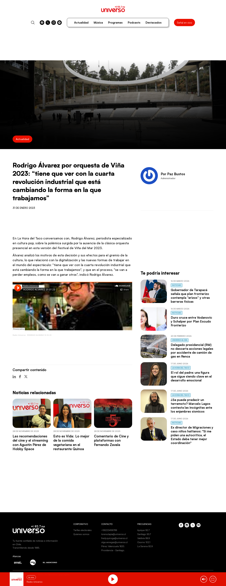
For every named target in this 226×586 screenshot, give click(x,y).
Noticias (176, 285)
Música (98, 22)
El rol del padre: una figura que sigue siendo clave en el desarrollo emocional (191, 376)
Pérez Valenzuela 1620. (113, 546)
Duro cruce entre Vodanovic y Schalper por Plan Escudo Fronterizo (191, 321)
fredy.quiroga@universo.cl (114, 538)
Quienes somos (81, 534)
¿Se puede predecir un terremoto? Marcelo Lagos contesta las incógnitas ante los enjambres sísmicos (191, 405)
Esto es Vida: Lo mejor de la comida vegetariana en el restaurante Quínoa (71, 442)
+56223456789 (109, 530)
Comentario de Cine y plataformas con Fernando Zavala (111, 440)
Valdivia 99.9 (143, 538)
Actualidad (81, 22)
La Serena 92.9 (145, 546)
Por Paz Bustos (173, 174)
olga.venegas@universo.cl (114, 542)
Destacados (154, 22)
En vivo (31, 577)
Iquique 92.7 (143, 530)
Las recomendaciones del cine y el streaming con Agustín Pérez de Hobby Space (30, 442)
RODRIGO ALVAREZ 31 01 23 (39, 335)
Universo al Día (179, 340)
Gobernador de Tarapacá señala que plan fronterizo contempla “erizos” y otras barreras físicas (190, 295)
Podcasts (134, 22)
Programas (115, 22)
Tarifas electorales (82, 530)
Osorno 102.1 (143, 542)
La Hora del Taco (180, 368)
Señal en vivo (184, 22)
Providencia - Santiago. (113, 550)
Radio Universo (19, 335)
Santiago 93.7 (144, 534)
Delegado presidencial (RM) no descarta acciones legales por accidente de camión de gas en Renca (192, 350)
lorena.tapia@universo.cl (113, 534)
